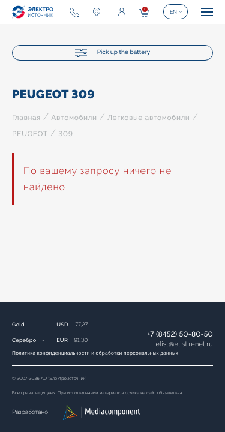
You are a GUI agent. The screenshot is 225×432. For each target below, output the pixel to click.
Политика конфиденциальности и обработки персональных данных (95, 353)
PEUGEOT (30, 134)
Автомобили (74, 117)
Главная (26, 117)
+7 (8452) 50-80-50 (180, 334)
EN (173, 12)
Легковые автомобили (148, 117)
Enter (121, 12)
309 (65, 134)
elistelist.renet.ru (184, 344)
